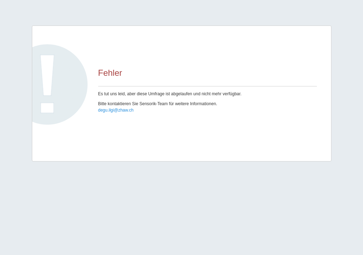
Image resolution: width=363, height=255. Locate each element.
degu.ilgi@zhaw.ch (116, 110)
